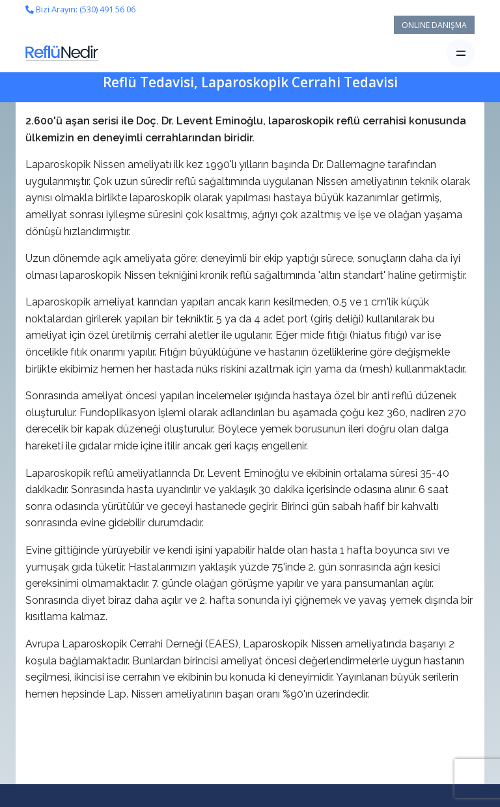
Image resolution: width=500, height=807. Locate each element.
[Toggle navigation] (461, 53)
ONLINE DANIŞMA (434, 25)
